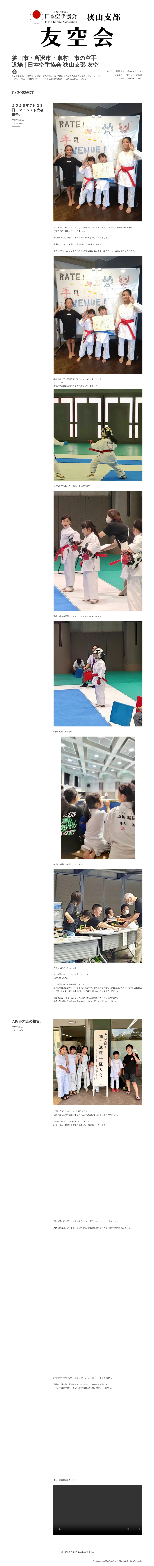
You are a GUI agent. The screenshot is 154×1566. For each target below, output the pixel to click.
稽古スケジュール (124, 64)
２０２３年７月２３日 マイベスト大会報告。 (28, 103)
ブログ (139, 72)
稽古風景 (139, 68)
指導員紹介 (138, 61)
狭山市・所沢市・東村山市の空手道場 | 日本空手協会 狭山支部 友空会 (61, 61)
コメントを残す (17, 116)
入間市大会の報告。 (27, 1014)
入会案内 (139, 64)
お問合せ (130, 72)
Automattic (137, 1554)
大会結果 (120, 72)
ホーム (128, 61)
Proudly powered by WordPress (104, 1554)
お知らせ (129, 68)
